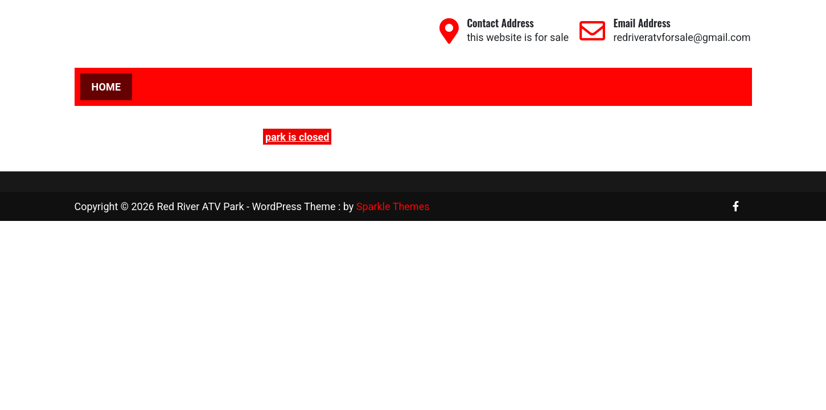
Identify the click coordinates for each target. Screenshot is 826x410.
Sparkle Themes (393, 206)
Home (106, 87)
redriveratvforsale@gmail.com (682, 37)
